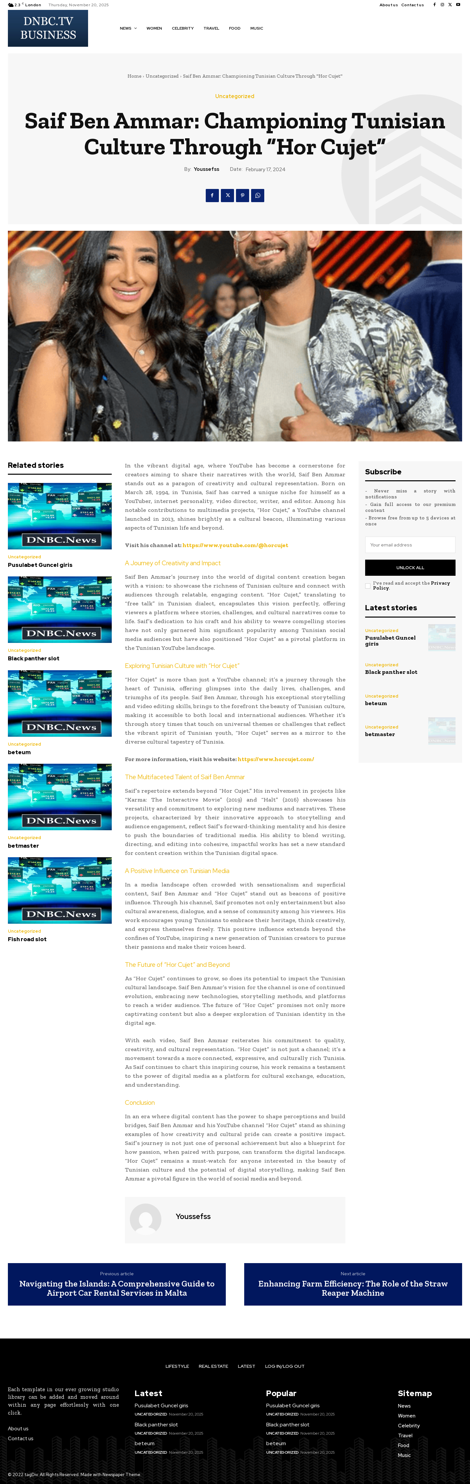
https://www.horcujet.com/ (276, 759)
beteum (19, 752)
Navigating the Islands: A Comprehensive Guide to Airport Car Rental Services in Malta (117, 1288)
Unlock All (410, 567)
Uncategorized (162, 76)
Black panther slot (33, 658)
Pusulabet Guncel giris (40, 565)
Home (134, 76)
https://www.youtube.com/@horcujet (235, 545)
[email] (410, 545)
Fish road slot (27, 939)
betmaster (23, 845)
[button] (278, 28)
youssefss (206, 169)
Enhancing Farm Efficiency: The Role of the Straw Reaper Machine (353, 1288)
